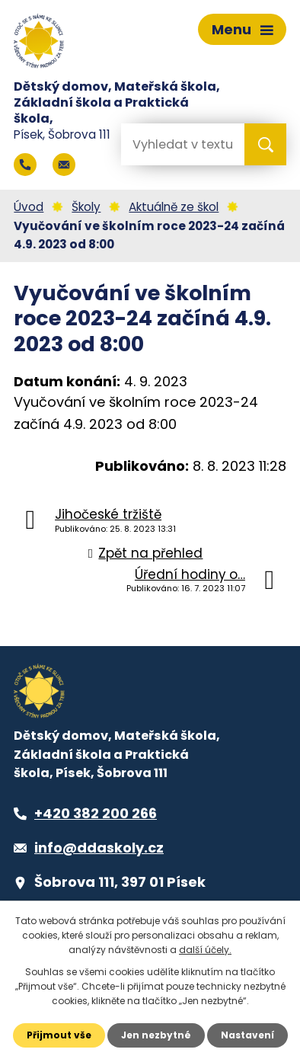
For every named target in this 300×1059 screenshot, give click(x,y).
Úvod (28, 207)
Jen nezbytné (156, 1035)
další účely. (205, 949)
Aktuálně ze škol (174, 207)
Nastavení (247, 1035)
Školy (86, 207)
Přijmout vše (59, 1035)
